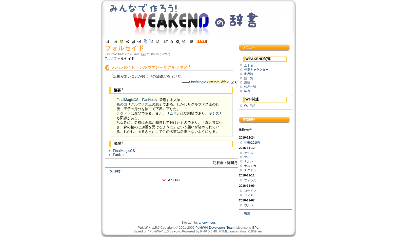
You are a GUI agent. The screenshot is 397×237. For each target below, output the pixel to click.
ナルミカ (250, 166)
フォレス (250, 180)
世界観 (248, 74)
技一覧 (248, 78)
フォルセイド (124, 47)
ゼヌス (248, 195)
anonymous (207, 222)
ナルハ (248, 161)
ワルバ (248, 205)
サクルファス (137, 104)
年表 (247, 91)
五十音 (248, 65)
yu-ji (177, 231)
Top (108, 59)
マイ (247, 157)
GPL (255, 227)
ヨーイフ (250, 191)
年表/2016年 (252, 142)
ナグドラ (123, 113)
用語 (247, 82)
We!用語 (249, 106)
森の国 (121, 104)
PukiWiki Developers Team (214, 227)
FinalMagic (197, 82)
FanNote (149, 100)
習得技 (115, 171)
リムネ (171, 113)
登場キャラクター (256, 69)
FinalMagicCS (127, 100)
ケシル (248, 153)
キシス (214, 113)
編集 (247, 213)
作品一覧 (250, 87)
